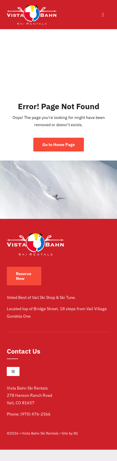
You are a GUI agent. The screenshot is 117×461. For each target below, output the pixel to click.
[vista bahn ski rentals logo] (31, 6)
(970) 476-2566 (35, 414)
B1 (76, 433)
